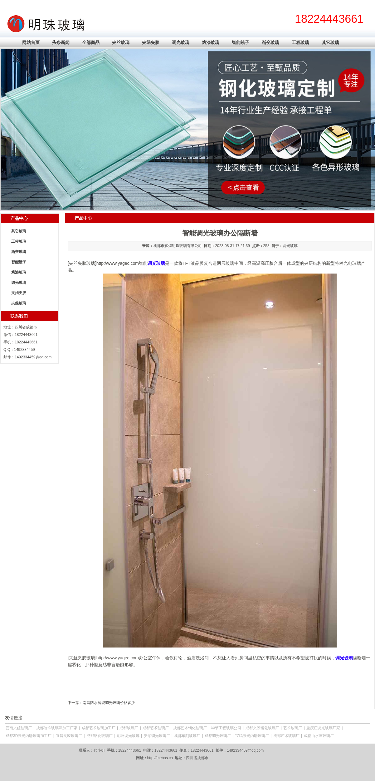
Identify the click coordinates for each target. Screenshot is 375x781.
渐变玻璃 (270, 42)
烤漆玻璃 (210, 42)
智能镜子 (240, 42)
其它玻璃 (330, 42)
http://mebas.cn (160, 758)
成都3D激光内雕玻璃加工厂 (28, 736)
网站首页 (31, 42)
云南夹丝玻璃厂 (19, 728)
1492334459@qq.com (33, 357)
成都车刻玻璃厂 (187, 736)
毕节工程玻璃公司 (226, 728)
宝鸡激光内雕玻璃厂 (252, 736)
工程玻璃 (300, 42)
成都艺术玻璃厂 (156, 728)
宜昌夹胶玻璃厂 (69, 736)
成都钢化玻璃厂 (99, 736)
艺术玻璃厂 (292, 728)
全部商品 (91, 42)
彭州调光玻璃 (128, 736)
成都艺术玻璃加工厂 (98, 728)
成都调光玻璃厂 (218, 736)
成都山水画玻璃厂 (319, 736)
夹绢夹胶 (150, 42)
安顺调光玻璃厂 (157, 736)
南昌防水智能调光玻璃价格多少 (109, 703)
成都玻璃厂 (128, 728)
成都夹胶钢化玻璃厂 (262, 728)
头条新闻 (61, 42)
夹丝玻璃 (120, 42)
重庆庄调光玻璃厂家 (323, 728)
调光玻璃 (180, 42)
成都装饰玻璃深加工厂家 (56, 728)
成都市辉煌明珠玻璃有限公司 (177, 246)
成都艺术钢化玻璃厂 (190, 728)
